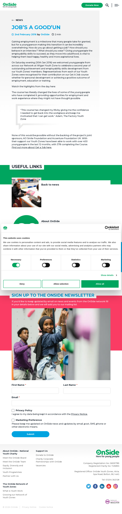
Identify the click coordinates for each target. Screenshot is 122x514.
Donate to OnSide (45, 455)
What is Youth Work (13, 491)
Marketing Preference (29, 420)
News (19, 20)
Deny (22, 284)
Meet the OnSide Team (14, 461)
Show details (107, 275)
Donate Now (92, 5)
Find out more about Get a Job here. (32, 147)
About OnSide (50, 221)
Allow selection (61, 284)
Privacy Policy (24, 410)
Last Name (69, 385)
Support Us (42, 451)
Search (107, 5)
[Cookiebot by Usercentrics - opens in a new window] (107, 228)
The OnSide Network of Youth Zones (15, 485)
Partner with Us (11, 476)
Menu (116, 5)
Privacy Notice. (79, 414)
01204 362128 (112, 479)
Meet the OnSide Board (14, 458)
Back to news (50, 184)
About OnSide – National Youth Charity (16, 452)
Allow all (100, 284)
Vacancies (41, 465)
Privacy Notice (29, 507)
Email (15, 397)
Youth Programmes (12, 472)
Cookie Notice (46, 507)
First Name (18, 385)
